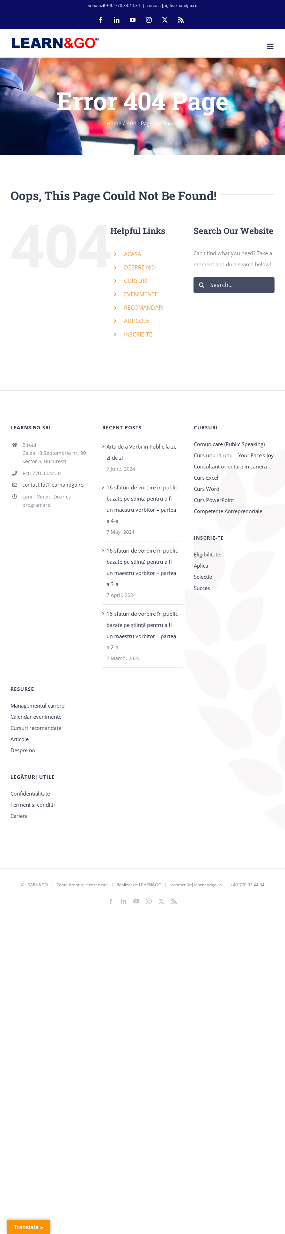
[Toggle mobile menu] (271, 46)
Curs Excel (206, 477)
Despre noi (23, 750)
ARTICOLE (136, 321)
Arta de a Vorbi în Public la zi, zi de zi (141, 452)
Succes (202, 587)
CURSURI (135, 281)
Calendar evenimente (35, 716)
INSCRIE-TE (138, 334)
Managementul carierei (38, 705)
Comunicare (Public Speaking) (229, 444)
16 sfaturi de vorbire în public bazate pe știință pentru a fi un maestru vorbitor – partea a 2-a (142, 630)
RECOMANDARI (143, 307)
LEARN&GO (36, 885)
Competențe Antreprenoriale (228, 511)
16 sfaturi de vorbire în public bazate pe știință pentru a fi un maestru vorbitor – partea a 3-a (142, 567)
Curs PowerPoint (214, 499)
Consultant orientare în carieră (230, 466)
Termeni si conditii (32, 804)
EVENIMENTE (141, 294)
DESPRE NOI (140, 267)
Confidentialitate (30, 793)
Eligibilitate (207, 554)
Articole (19, 739)
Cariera (19, 815)
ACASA (132, 254)
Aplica (201, 565)
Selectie (203, 576)
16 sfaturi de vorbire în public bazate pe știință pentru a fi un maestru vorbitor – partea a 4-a (142, 504)
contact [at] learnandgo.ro (172, 5)
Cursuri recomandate (35, 727)
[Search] (201, 285)
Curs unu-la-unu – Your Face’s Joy (234, 455)
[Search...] (234, 285)
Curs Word (206, 488)
